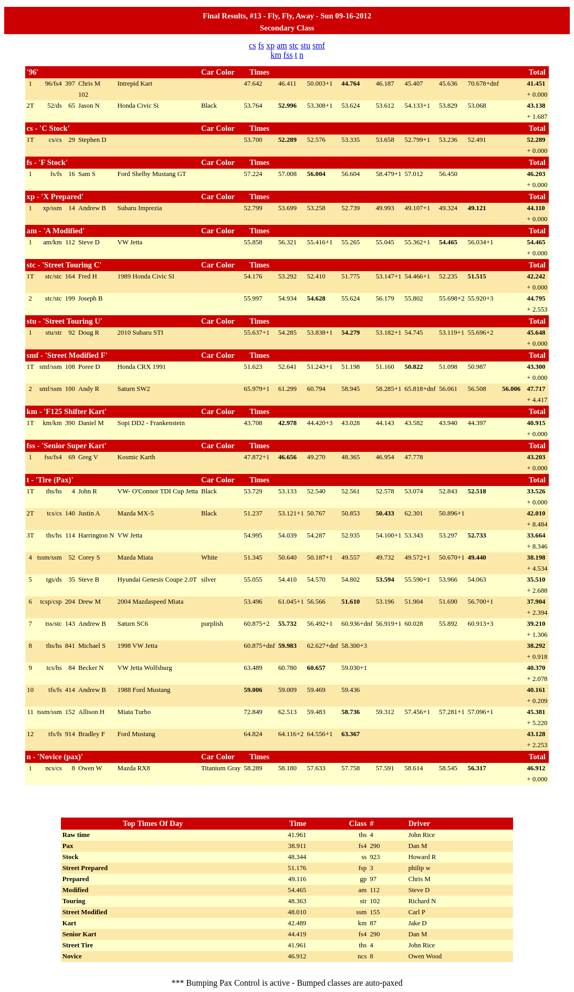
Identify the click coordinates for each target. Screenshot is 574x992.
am (282, 45)
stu (305, 45)
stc (293, 45)
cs (252, 45)
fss (288, 54)
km (275, 54)
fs (261, 45)
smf (318, 45)
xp (270, 45)
